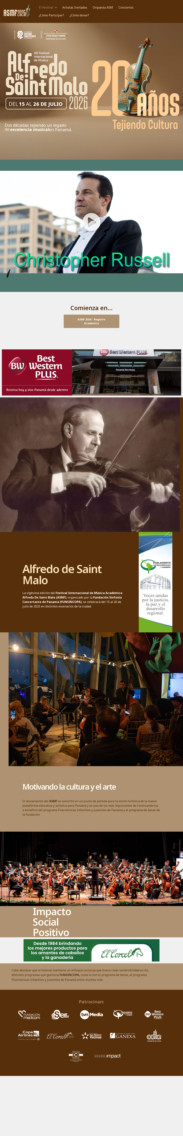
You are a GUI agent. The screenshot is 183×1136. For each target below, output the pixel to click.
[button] (91, 222)
